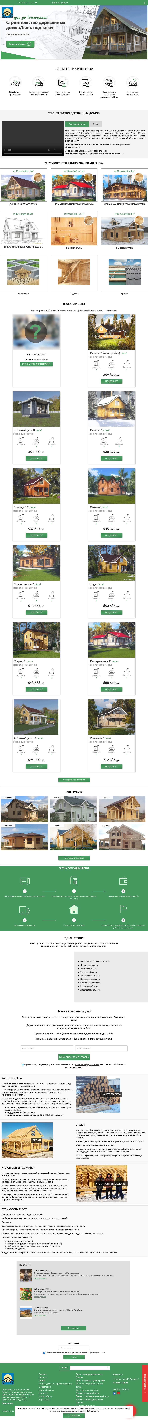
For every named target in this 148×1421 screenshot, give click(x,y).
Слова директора (77, 124)
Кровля (124, 293)
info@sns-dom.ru (60, 2)
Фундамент (23, 293)
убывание (52, 310)
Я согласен (73, 1416)
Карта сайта (44, 1399)
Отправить (74, 1357)
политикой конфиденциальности (91, 1352)
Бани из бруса (74, 248)
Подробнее (111, 381)
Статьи (42, 1380)
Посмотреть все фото (74, 858)
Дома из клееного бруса (23, 204)
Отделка (74, 293)
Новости (43, 1377)
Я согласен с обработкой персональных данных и (75, 1352)
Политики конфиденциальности (87, 1065)
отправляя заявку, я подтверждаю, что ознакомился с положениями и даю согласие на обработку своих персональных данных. (74, 1066)
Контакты (43, 1393)
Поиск (64, 1368)
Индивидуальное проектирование (23, 247)
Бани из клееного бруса (87, 1393)
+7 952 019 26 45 (27, 2)
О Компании (45, 1386)
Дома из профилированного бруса (74, 204)
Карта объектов (46, 1390)
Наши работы (45, 1396)
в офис (57, 1033)
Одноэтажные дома (85, 1405)
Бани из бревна (124, 248)
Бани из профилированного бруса (92, 1396)
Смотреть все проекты (74, 779)
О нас (95, 124)
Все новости (73, 1328)
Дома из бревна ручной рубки (90, 1380)
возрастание (41, 310)
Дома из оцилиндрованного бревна (124, 204)
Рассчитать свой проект (36, 364)
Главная (42, 1374)
